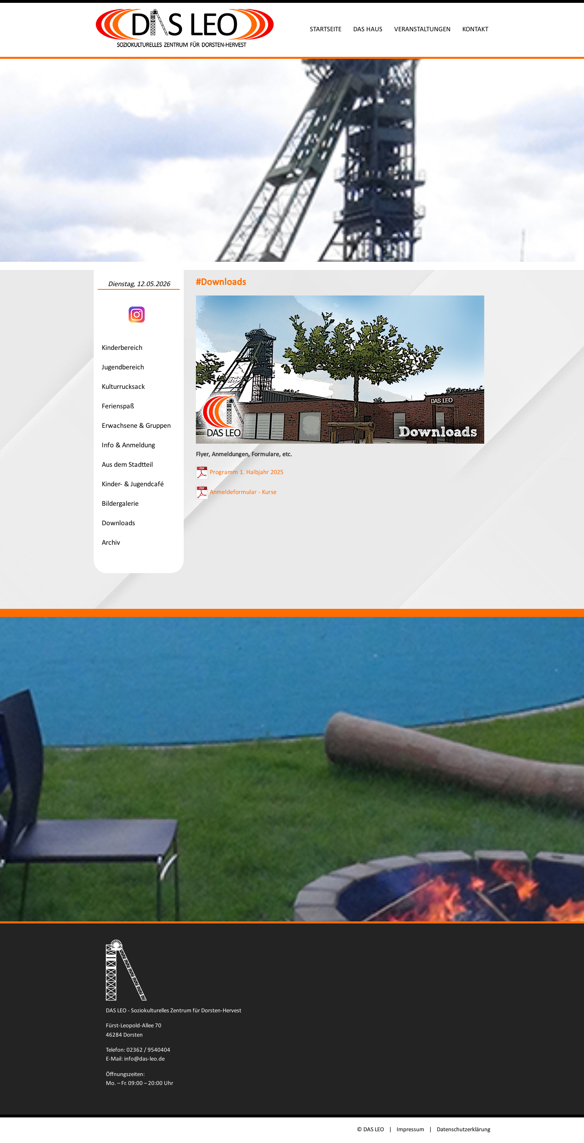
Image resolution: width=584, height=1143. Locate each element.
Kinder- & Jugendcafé (133, 484)
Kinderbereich (122, 348)
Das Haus (367, 29)
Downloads (118, 523)
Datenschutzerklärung (463, 1130)
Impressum (410, 1130)
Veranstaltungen (422, 29)
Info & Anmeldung (128, 445)
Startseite (325, 29)
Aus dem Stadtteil (127, 465)
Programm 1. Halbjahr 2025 (246, 472)
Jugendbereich (123, 367)
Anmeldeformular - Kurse (243, 492)
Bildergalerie (120, 504)
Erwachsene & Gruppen (136, 426)
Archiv (111, 543)
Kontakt (475, 29)
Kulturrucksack (123, 387)
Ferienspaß (118, 406)
